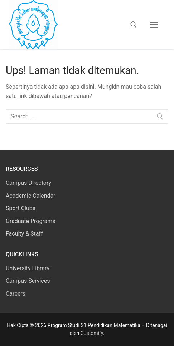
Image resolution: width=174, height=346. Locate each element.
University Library (27, 268)
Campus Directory (28, 182)
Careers (15, 293)
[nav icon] (153, 24)
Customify (92, 333)
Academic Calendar (30, 195)
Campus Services (28, 280)
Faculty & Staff (24, 233)
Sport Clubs (20, 208)
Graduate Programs (30, 221)
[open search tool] (133, 24)
